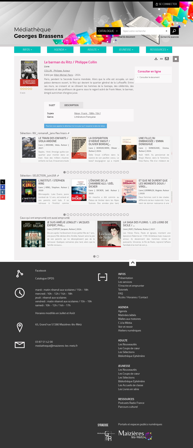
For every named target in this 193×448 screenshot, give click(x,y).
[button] (29, 72)
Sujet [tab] (52, 105)
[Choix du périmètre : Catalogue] (108, 31)
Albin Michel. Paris (63, 74)
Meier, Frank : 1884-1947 (87, 113)
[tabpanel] (89, 115)
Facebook (40, 270)
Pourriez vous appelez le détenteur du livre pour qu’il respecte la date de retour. (75, 126)
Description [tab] (71, 105)
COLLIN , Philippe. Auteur (57, 70)
